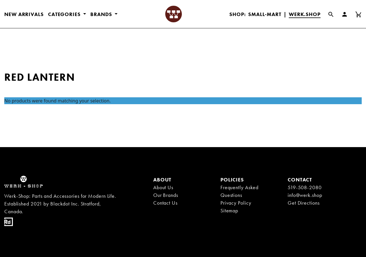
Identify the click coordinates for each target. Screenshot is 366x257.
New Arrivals (24, 14)
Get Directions (304, 202)
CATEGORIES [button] (65, 14)
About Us (163, 187)
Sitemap (229, 210)
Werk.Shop (305, 14)
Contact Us (165, 202)
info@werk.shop (305, 195)
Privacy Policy (235, 202)
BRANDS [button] (101, 14)
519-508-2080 (305, 187)
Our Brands (165, 195)
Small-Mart (264, 14)
